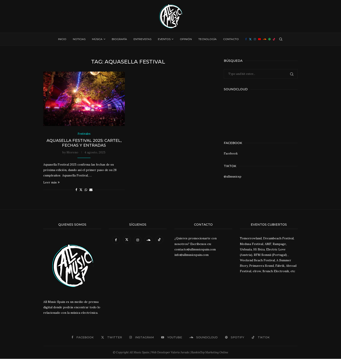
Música (97, 39)
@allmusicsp (232, 176)
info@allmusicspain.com (191, 255)
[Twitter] (250, 39)
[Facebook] (246, 39)
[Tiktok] (274, 39)
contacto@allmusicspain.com (195, 249)
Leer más (51, 183)
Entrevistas (142, 39)
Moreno (72, 152)
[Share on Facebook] (76, 190)
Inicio (62, 39)
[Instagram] (255, 39)
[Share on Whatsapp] (86, 190)
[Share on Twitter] (80, 190)
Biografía (119, 39)
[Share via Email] (90, 190)
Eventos (164, 39)
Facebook (231, 153)
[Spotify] (269, 39)
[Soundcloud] (264, 39)
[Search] (281, 39)
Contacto (231, 39)
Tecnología (207, 39)
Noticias (79, 39)
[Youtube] (259, 39)
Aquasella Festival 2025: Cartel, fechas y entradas (84, 143)
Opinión (186, 39)
